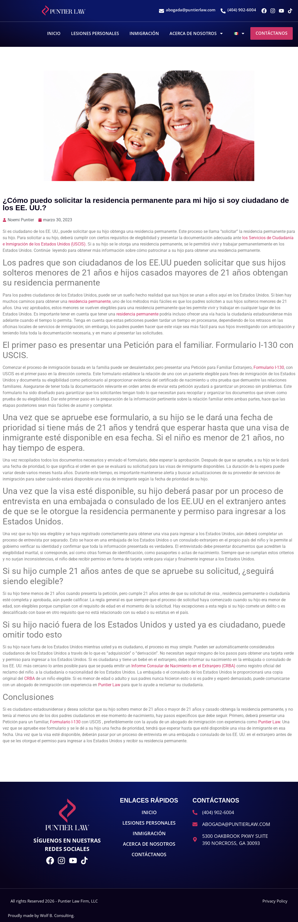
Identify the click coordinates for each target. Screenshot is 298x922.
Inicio (54, 33)
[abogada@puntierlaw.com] (161, 10)
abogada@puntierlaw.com (190, 9)
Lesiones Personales (95, 33)
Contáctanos (271, 33)
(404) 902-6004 (241, 9)
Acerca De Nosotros (196, 33)
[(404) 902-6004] (223, 10)
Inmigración (144, 33)
